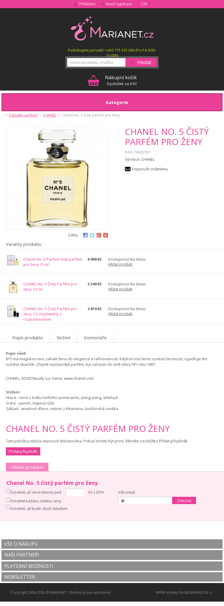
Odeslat (184, 500)
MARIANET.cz (112, 27)
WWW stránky (166, 592)
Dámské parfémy (23, 115)
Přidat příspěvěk (23, 451)
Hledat (144, 62)
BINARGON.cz (201, 592)
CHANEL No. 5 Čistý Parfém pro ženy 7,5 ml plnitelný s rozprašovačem (50, 314)
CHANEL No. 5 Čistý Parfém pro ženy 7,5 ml (50, 286)
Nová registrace (119, 3)
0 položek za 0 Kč (121, 80)
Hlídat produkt (120, 264)
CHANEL (49, 115)
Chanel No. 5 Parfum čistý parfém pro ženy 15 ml (52, 262)
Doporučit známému (150, 169)
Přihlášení (87, 3)
